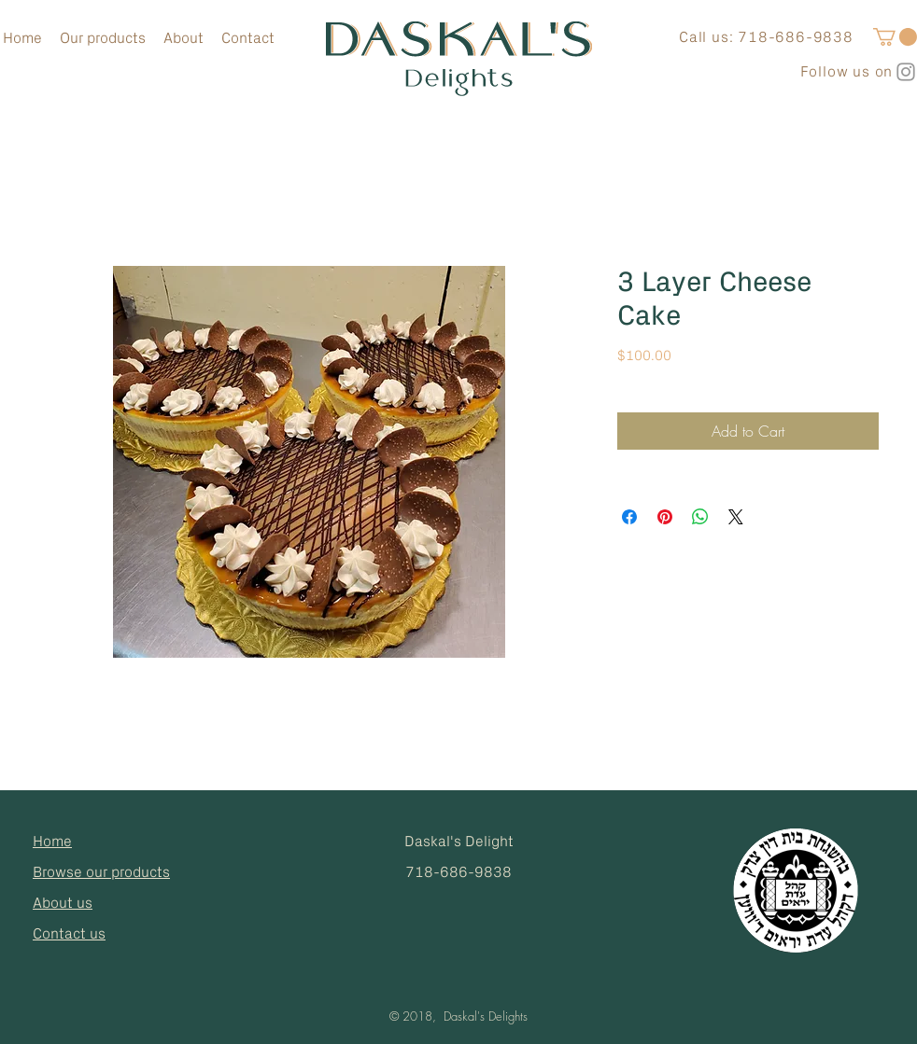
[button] (895, 37)
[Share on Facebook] (629, 517)
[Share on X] (736, 517)
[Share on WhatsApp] (700, 517)
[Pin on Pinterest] (665, 517)
